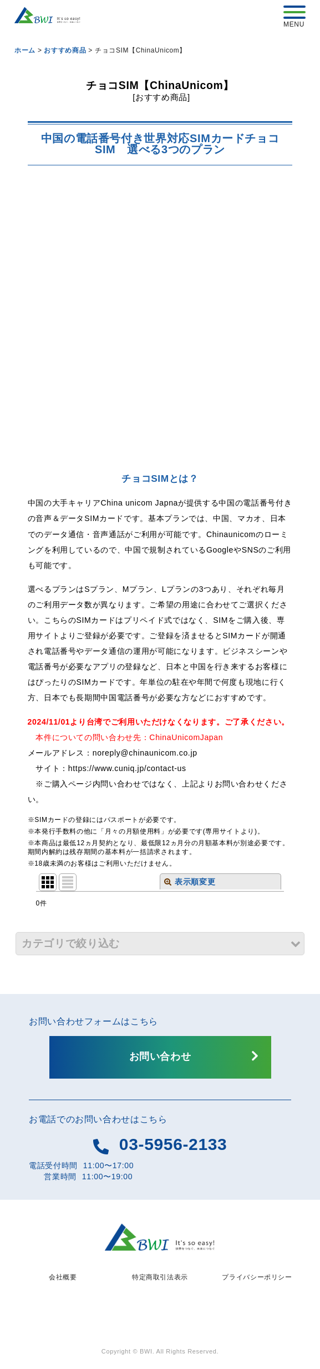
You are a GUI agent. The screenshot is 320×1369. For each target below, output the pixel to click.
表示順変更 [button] (189, 881)
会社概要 (63, 1277)
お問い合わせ (160, 1056)
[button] (160, 943)
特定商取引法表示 (160, 1277)
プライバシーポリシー (257, 1277)
